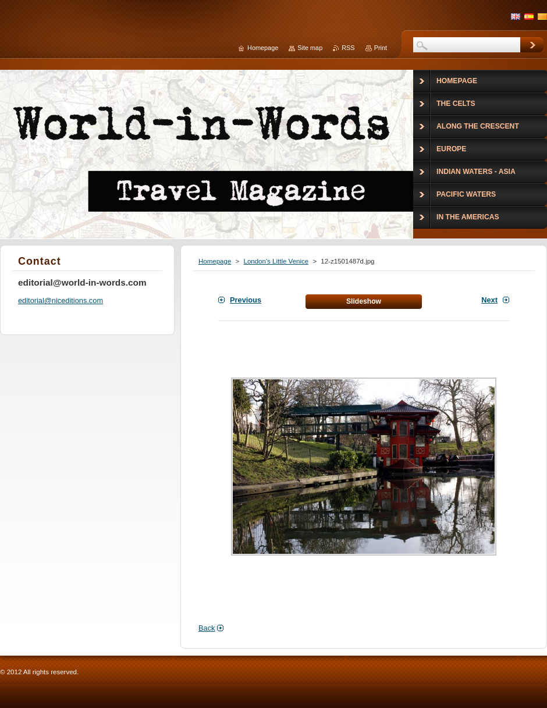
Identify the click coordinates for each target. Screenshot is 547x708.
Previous (245, 300)
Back (206, 628)
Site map (309, 47)
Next (489, 300)
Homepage (214, 261)
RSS (348, 47)
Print (380, 47)
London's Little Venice (275, 261)
